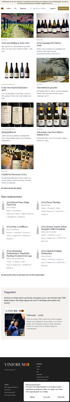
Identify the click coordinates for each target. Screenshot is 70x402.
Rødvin (9, 211)
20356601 (12, 217)
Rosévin (9, 232)
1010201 (25, 236)
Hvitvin (43, 208)
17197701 (61, 238)
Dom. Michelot (46, 256)
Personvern (7, 389)
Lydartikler (39, 374)
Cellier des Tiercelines (48, 232)
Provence (26, 232)
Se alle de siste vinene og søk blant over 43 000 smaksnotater (22, 275)
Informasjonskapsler (42, 379)
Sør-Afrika (16, 211)
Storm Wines (11, 207)
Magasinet (23, 8)
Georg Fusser (46, 205)
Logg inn (53, 8)
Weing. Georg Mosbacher (15, 259)
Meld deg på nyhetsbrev (11, 387)
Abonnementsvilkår (9, 392)
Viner (37, 369)
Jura (58, 235)
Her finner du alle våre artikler (11, 188)
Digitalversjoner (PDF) (42, 377)
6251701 (60, 262)
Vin (15, 8)
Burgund (59, 259)
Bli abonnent (63, 8)
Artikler (9, 8)
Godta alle (60, 397)
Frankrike (17, 232)
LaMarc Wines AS (27, 214)
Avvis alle (46, 397)
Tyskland (51, 208)
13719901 (26, 265)
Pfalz (58, 208)
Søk (37, 371)
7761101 (59, 211)
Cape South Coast (13, 214)
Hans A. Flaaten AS (13, 236)
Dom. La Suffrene (13, 229)
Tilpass (32, 397)
